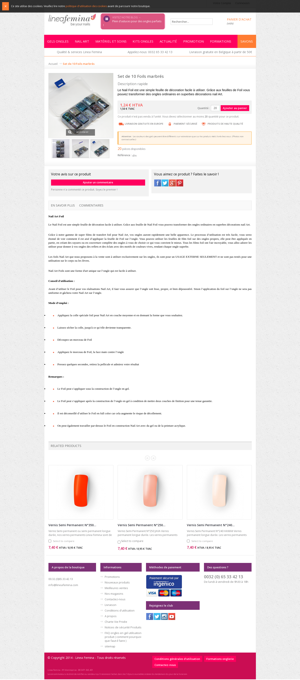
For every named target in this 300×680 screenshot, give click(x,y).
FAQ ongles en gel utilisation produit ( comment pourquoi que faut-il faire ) (123, 637)
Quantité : (203, 109)
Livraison (110, 605)
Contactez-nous (115, 600)
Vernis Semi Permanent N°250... (141, 526)
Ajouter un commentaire (98, 183)
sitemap (110, 647)
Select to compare (63, 541)
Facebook (157, 183)
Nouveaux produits (117, 583)
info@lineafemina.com (63, 586)
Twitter (165, 183)
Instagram (164, 617)
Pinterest (179, 183)
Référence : (125, 156)
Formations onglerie (220, 659)
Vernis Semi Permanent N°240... (211, 526)
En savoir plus (63, 206)
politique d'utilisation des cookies (86, 6)
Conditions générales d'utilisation (177, 659)
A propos (111, 617)
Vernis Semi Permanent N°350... (72, 526)
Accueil (53, 64)
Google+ (172, 183)
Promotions (112, 577)
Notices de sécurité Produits (123, 628)
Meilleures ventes (116, 589)
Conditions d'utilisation (120, 611)
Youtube (171, 617)
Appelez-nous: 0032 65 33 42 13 (150, 53)
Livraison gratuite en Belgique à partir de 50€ (220, 53)
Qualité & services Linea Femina (79, 53)
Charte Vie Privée (116, 622)
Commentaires (91, 206)
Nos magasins (114, 594)
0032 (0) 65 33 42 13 (223, 577)
